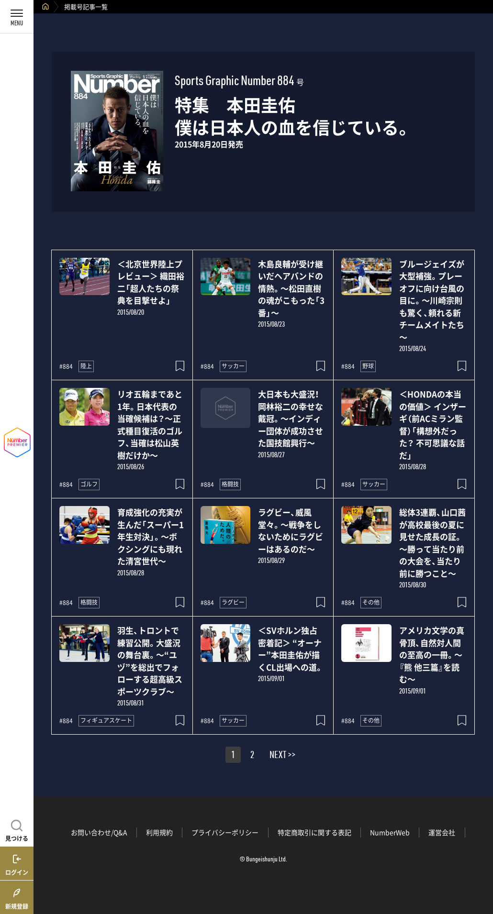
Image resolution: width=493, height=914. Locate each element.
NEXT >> (282, 756)
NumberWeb (390, 832)
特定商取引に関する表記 (314, 832)
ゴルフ (89, 484)
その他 (371, 602)
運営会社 (441, 832)
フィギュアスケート (106, 720)
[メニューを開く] (17, 16)
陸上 (86, 366)
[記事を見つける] (17, 829)
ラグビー (233, 602)
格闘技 (230, 484)
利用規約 (159, 832)
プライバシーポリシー (224, 832)
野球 (368, 366)
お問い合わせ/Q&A (99, 832)
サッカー (233, 366)
